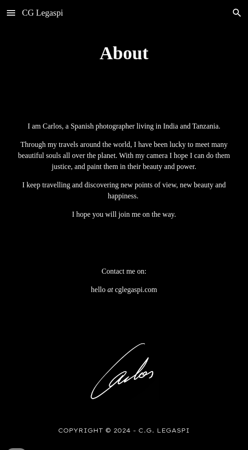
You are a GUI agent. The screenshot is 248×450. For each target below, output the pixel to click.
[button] (11, 12)
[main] (123, 53)
